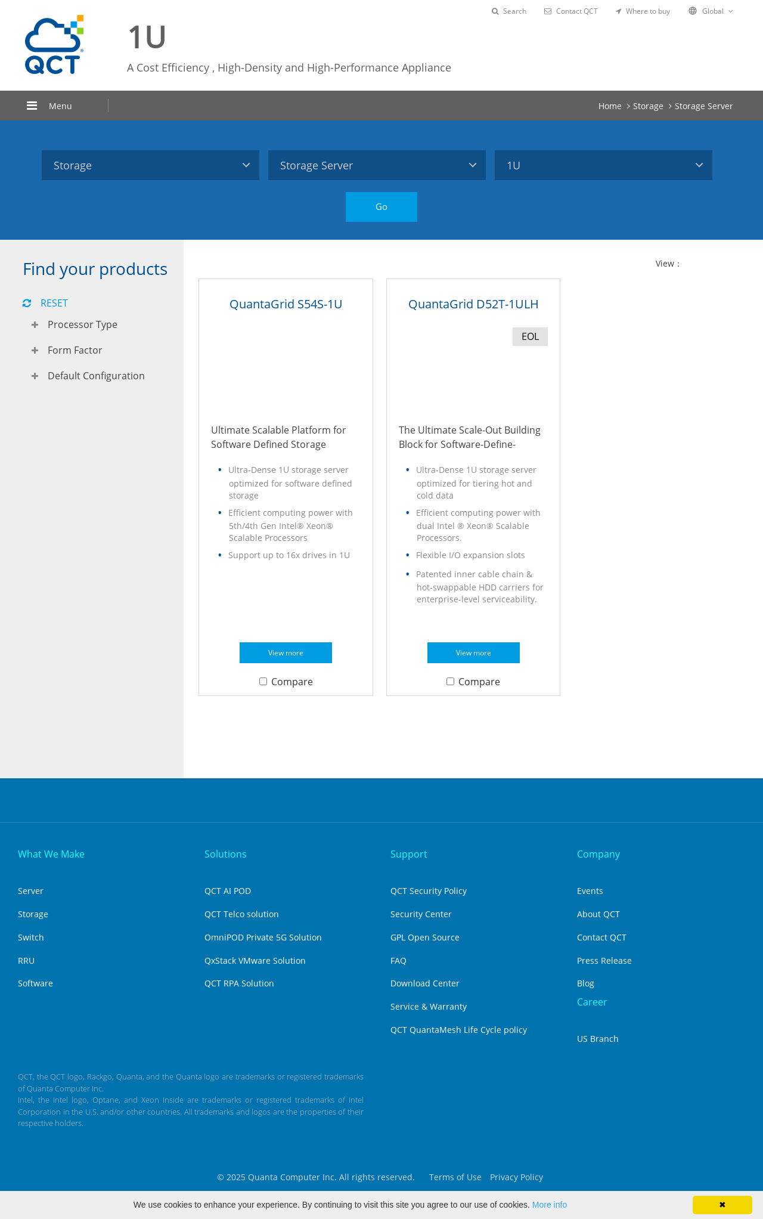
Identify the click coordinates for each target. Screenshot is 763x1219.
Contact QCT (571, 11)
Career (592, 1001)
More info (549, 1204)
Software (35, 983)
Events (590, 890)
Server (31, 890)
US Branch (598, 1038)
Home (610, 106)
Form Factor (75, 350)
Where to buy (643, 11)
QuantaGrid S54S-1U (286, 304)
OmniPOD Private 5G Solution (263, 937)
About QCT (598, 914)
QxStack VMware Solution (255, 960)
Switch (31, 937)
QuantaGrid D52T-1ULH (473, 304)
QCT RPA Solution (239, 983)
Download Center (425, 983)
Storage (648, 106)
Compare (286, 681)
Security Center (421, 914)
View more (285, 653)
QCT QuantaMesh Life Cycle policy (458, 1029)
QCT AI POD (227, 890)
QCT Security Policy (428, 890)
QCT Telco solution (241, 914)
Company (598, 854)
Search (509, 11)
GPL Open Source (425, 937)
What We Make (51, 854)
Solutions (225, 854)
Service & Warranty (428, 1006)
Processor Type (82, 324)
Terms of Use (455, 1177)
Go (381, 206)
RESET (45, 303)
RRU (26, 960)
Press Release (604, 960)
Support (408, 854)
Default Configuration (96, 375)
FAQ (398, 960)
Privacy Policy (516, 1177)
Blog (585, 983)
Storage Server (704, 106)
